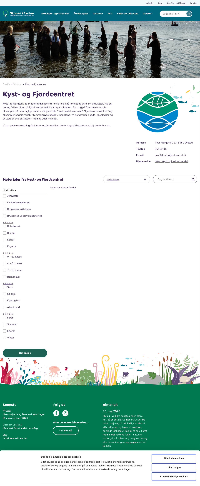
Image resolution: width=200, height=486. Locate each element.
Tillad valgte (174, 457)
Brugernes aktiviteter (19, 209)
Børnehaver (13, 277)
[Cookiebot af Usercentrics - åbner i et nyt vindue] (20, 480)
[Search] (173, 13)
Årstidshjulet (81, 14)
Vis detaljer (162, 480)
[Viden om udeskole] (25, 424)
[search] (189, 13)
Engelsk (11, 246)
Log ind (193, 3)
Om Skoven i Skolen (176, 3)
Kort (110, 14)
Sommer (12, 324)
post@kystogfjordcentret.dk (170, 155)
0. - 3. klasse (14, 256)
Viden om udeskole (127, 14)
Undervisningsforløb (18, 202)
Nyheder (150, 3)
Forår (10, 317)
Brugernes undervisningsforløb (24, 216)
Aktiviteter (13, 196)
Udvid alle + (9, 190)
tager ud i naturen (132, 427)
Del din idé (65, 430)
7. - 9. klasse (14, 270)
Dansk (10, 239)
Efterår (11, 331)
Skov (10, 287)
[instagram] (65, 413)
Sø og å (11, 294)
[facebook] (56, 413)
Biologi (11, 233)
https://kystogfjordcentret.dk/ (171, 161)
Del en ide (25, 353)
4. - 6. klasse (14, 263)
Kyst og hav (13, 300)
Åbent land (13, 307)
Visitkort (147, 14)
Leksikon (98, 14)
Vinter (10, 337)
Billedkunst (13, 226)
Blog (160, 3)
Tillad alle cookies (174, 447)
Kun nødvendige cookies (174, 466)
